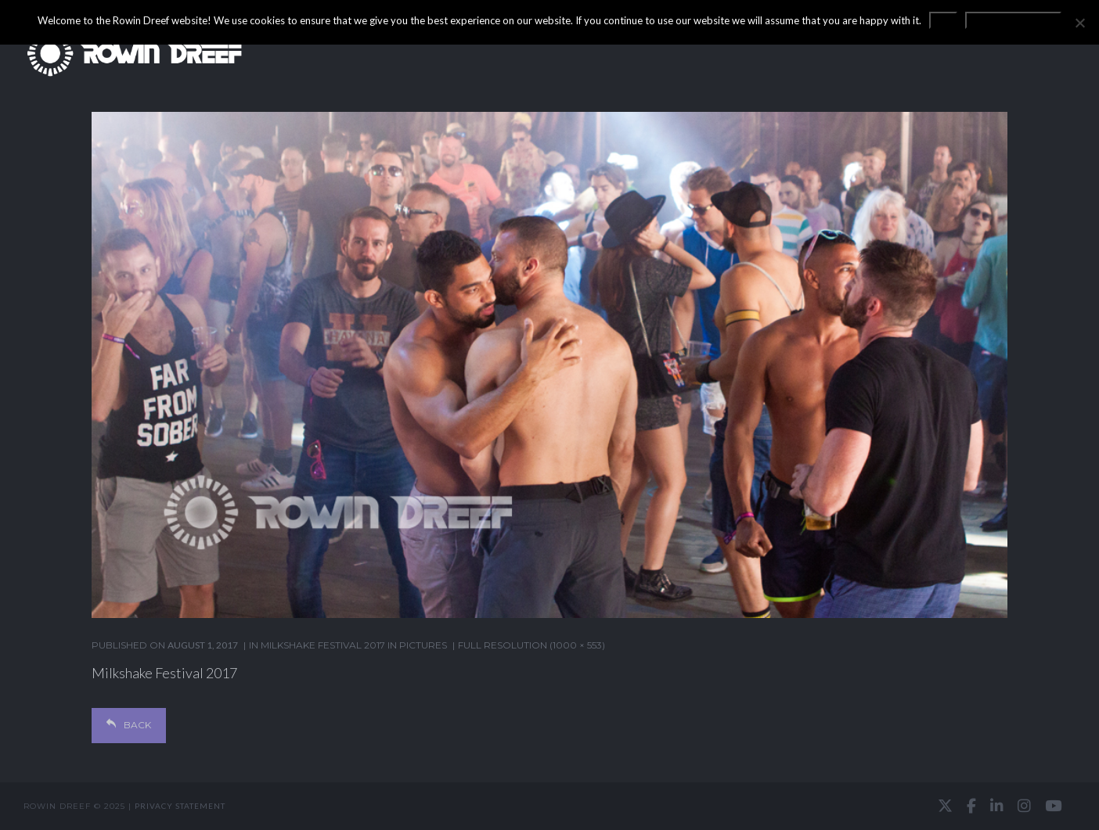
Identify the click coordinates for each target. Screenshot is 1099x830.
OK (943, 20)
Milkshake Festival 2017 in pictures (354, 645)
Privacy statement (180, 805)
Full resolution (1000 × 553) (531, 645)
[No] (1079, 23)
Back (128, 725)
